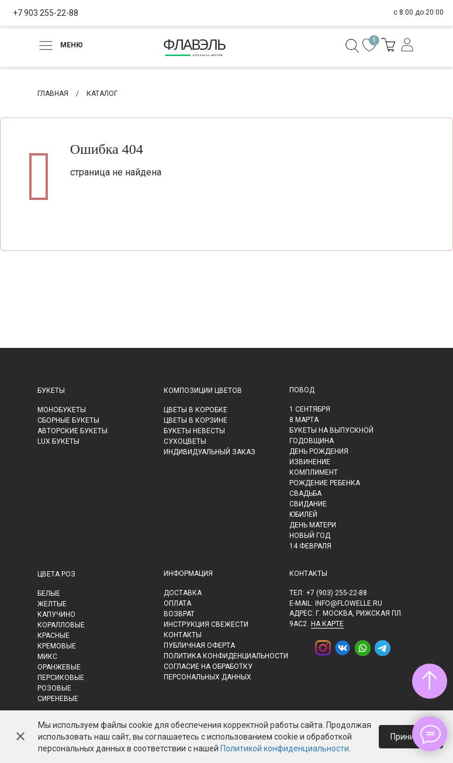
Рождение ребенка (324, 483)
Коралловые (61, 625)
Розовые (54, 688)
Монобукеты (61, 410)
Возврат (179, 614)
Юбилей (303, 514)
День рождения (318, 451)
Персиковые (60, 678)
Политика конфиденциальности (226, 656)
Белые (48, 593)
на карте (327, 624)
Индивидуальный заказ (209, 452)
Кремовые (56, 646)
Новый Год (309, 535)
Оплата (177, 603)
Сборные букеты (68, 420)
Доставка (183, 593)
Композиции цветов (203, 390)
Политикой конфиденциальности (284, 748)
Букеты (51, 390)
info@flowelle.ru (348, 603)
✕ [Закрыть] (20, 737)
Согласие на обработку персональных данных (208, 671)
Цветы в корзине (195, 420)
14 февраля (310, 546)
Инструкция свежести (206, 624)
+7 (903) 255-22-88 (336, 593)
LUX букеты (58, 441)
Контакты (183, 635)
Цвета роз (56, 574)
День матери (312, 525)
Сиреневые (57, 699)
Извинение (309, 462)
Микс (47, 656)
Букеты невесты (194, 431)
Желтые (52, 604)
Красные (53, 635)
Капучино (56, 614)
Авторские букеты (72, 431)
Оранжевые (59, 667)
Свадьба (305, 493)
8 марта (304, 420)
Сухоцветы (185, 441)
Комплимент (313, 472)
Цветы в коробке (195, 410)
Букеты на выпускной (331, 430)
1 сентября (309, 409)
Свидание (308, 504)
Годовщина (311, 441)
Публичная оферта (199, 645)
